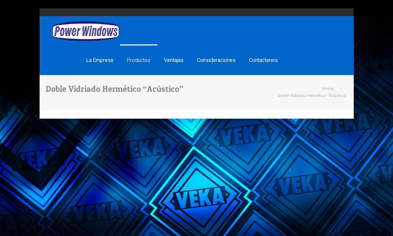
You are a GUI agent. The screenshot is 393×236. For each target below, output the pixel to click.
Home (328, 88)
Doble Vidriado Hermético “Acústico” (312, 95)
